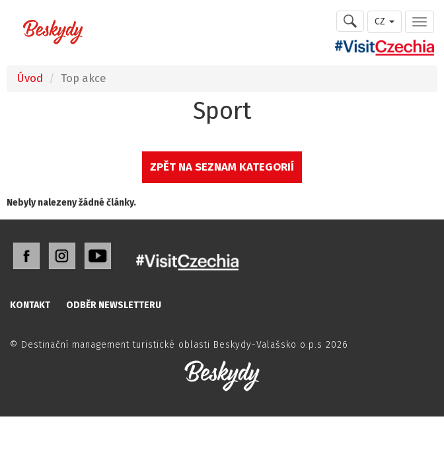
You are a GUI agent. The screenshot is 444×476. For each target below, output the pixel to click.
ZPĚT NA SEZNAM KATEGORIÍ (222, 166)
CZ (384, 21)
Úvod (30, 78)
